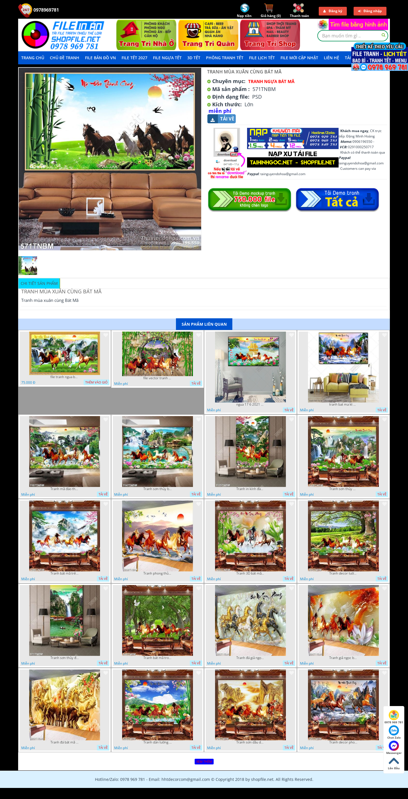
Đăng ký (332, 11)
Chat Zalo (394, 732)
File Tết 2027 (134, 57)
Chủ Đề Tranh (64, 57)
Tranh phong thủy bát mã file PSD (157, 573)
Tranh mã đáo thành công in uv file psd (64, 489)
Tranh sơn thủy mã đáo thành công (343, 489)
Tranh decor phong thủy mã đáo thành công (343, 742)
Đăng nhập (370, 11)
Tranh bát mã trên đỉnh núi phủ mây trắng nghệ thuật (64, 573)
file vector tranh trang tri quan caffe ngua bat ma (157, 378)
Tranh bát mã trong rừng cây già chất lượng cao (157, 658)
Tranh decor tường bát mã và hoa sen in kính (343, 573)
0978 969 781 (393, 717)
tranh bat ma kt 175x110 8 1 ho (343, 404)
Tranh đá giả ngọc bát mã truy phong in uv (250, 658)
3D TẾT (193, 57)
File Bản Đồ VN (100, 57)
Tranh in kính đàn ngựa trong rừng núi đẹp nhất (250, 489)
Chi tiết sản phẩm (39, 283)
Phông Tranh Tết (224, 57)
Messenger (394, 748)
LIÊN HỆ (331, 57)
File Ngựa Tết (167, 57)
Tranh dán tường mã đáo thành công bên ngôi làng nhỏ (157, 742)
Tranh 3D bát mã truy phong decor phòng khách (250, 573)
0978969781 (38, 10)
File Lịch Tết (262, 57)
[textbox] (352, 35)
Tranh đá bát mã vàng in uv (64, 742)
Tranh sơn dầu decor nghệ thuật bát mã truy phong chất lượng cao (250, 742)
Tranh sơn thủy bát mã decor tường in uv (157, 489)
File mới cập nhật (299, 57)
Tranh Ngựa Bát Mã (271, 81)
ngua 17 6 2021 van (250, 404)
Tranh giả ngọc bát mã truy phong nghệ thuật (343, 658)
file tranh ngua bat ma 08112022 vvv (64, 377)
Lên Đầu (394, 763)
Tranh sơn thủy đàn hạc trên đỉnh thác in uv (64, 658)
